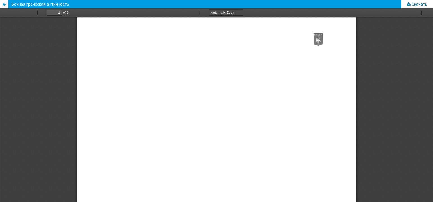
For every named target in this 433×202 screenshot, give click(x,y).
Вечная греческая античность (40, 4)
